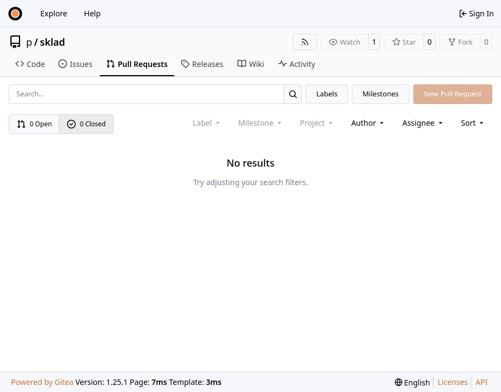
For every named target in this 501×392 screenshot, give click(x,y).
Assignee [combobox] (423, 123)
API (481, 382)
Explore (53, 13)
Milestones (381, 94)
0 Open (34, 123)
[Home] (15, 13)
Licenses (453, 382)
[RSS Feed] (304, 42)
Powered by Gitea (42, 382)
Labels (327, 94)
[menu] (473, 123)
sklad (52, 41)
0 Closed (86, 123)
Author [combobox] (368, 123)
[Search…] (293, 93)
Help (92, 13)
